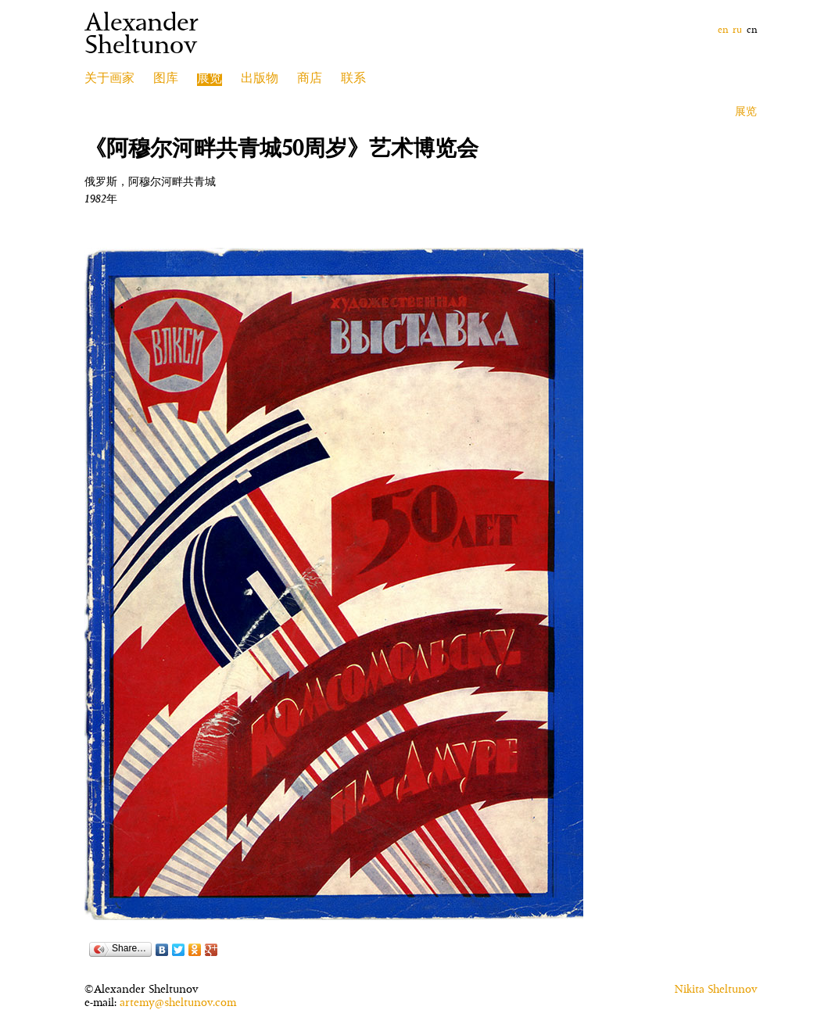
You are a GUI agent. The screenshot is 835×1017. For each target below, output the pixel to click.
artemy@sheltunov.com (178, 1003)
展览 (746, 112)
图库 (165, 79)
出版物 (259, 79)
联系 (353, 79)
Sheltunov (140, 47)
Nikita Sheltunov (716, 990)
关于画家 (109, 79)
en (723, 30)
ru (737, 30)
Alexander (141, 25)
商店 (309, 79)
